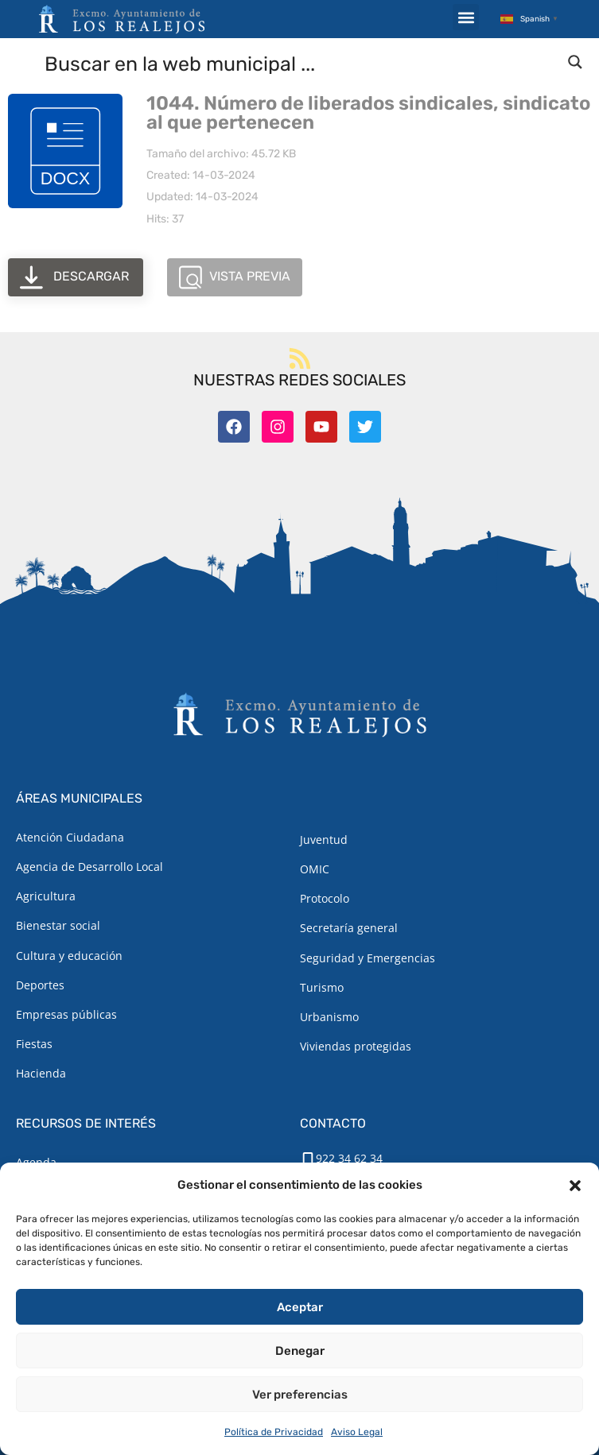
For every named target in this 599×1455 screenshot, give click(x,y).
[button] (575, 1186)
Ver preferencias (300, 1394)
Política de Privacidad (273, 1432)
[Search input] (300, 62)
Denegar (300, 1351)
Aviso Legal (357, 1432)
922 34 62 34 (349, 1158)
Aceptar (300, 1307)
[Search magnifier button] (575, 62)
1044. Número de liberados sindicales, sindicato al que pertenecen (368, 113)
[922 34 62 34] (308, 1160)
